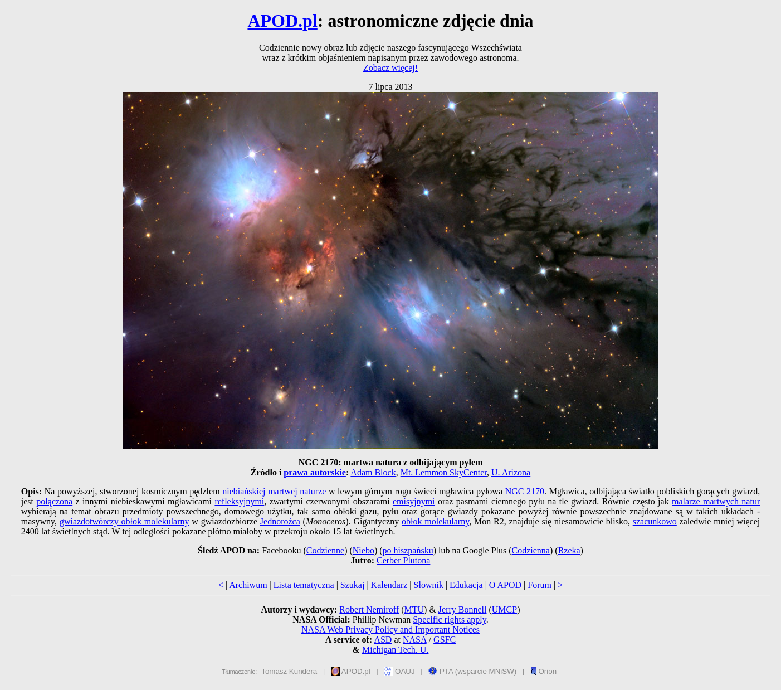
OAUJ (399, 671)
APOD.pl (282, 21)
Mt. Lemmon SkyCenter (444, 472)
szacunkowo (655, 521)
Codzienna (531, 550)
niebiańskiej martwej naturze (274, 491)
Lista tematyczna (304, 585)
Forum (539, 585)
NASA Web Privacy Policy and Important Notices (390, 629)
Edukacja (466, 585)
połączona (54, 501)
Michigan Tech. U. (395, 649)
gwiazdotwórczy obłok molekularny (124, 521)
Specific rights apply (449, 619)
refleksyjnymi (239, 501)
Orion (543, 671)
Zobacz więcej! (390, 67)
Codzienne (325, 550)
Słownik (428, 585)
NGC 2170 (524, 491)
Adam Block (373, 472)
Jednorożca (280, 521)
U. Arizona (510, 472)
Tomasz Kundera (289, 671)
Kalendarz (389, 585)
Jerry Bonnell (462, 609)
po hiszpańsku (408, 550)
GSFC (444, 639)
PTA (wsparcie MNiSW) (472, 671)
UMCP (504, 609)
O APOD (505, 585)
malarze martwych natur (716, 501)
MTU (414, 609)
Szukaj (352, 585)
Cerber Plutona (403, 560)
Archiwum (248, 585)
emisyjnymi (414, 501)
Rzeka (569, 550)
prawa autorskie (315, 472)
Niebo (363, 550)
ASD (383, 639)
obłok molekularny (435, 521)
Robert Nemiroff (369, 609)
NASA (415, 639)
